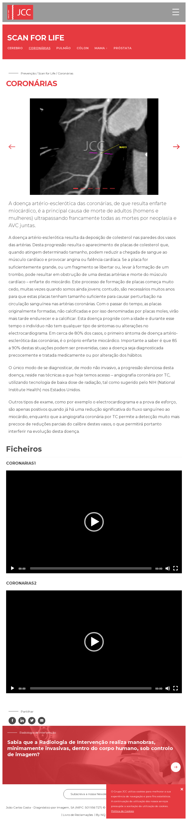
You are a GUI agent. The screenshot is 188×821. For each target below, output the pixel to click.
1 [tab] (75, 188)
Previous (11, 146)
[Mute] (167, 568)
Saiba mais (176, 767)
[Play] (12, 568)
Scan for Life (46, 73)
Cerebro (15, 48)
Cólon (83, 48)
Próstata (122, 48)
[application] (94, 521)
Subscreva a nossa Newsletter (94, 794)
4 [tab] (97, 188)
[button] (94, 522)
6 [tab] (112, 188)
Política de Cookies (122, 811)
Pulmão (63, 48)
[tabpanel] (94, 146)
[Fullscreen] (175, 568)
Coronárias (39, 48)
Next (176, 146)
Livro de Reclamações (78, 815)
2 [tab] (83, 188)
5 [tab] (105, 188)
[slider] (91, 568)
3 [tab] (90, 188)
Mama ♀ (101, 48)
